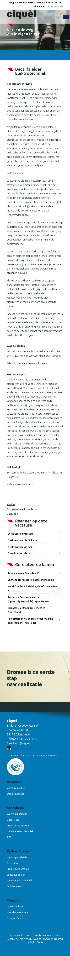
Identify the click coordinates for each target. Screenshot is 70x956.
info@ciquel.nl (23, 743)
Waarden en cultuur (17, 912)
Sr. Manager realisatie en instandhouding (31, 579)
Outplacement (14, 886)
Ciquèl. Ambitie (15, 906)
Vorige (11, 504)
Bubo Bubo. (36, 942)
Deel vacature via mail (20, 547)
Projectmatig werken (18, 825)
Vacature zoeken (16, 788)
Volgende (12, 514)
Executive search (16, 874)
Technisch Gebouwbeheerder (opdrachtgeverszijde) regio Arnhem (28, 599)
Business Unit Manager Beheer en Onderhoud (26, 610)
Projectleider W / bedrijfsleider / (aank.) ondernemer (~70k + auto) (30, 620)
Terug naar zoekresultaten (22, 509)
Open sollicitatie (15, 793)
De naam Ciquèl (15, 918)
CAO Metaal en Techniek (20, 831)
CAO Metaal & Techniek (19, 880)
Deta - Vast (13, 819)
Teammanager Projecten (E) (24, 573)
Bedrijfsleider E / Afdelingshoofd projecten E (32, 588)
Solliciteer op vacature (20, 533)
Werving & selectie (17, 814)
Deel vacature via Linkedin (22, 540)
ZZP (9, 837)
